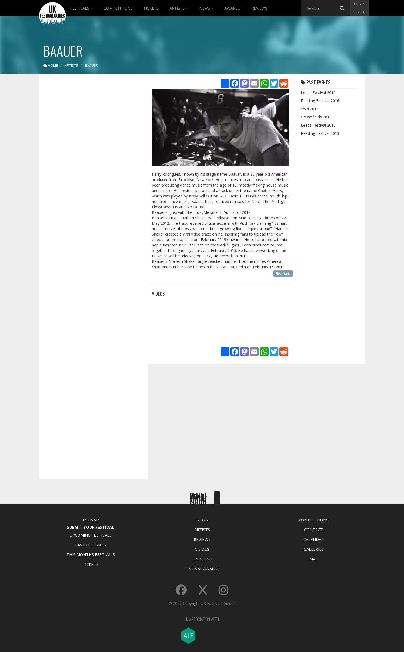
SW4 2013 (310, 108)
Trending (202, 559)
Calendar (313, 539)
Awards (232, 8)
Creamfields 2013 (316, 117)
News (206, 8)
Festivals (81, 8)
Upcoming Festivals (90, 535)
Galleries (314, 549)
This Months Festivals (90, 554)
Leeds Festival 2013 (318, 125)
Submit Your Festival (90, 527)
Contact (313, 529)
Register (360, 12)
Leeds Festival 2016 (318, 92)
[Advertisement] (89, 163)
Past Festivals (90, 544)
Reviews (259, 8)
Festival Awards (202, 568)
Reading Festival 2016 (320, 100)
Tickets (151, 8)
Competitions (118, 8)
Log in (359, 4)
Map (313, 559)
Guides (202, 549)
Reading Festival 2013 (320, 133)
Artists (178, 8)
